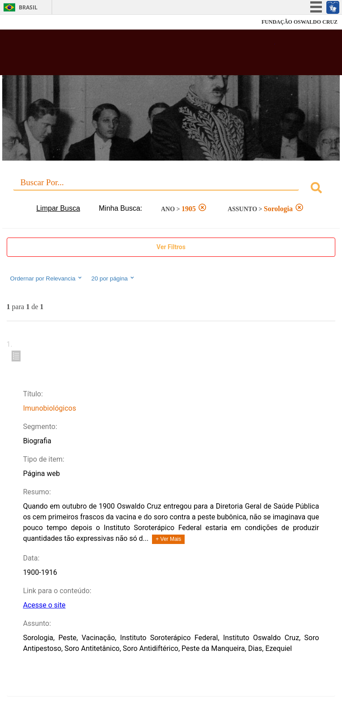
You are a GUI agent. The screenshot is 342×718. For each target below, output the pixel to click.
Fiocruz (26, 22)
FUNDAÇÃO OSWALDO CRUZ (300, 22)
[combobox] (171, 189)
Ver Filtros (171, 247)
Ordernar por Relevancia (46, 278)
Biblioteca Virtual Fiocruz (141, 55)
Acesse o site (44, 605)
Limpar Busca (58, 208)
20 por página (113, 278)
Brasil (28, 7)
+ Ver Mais (168, 539)
